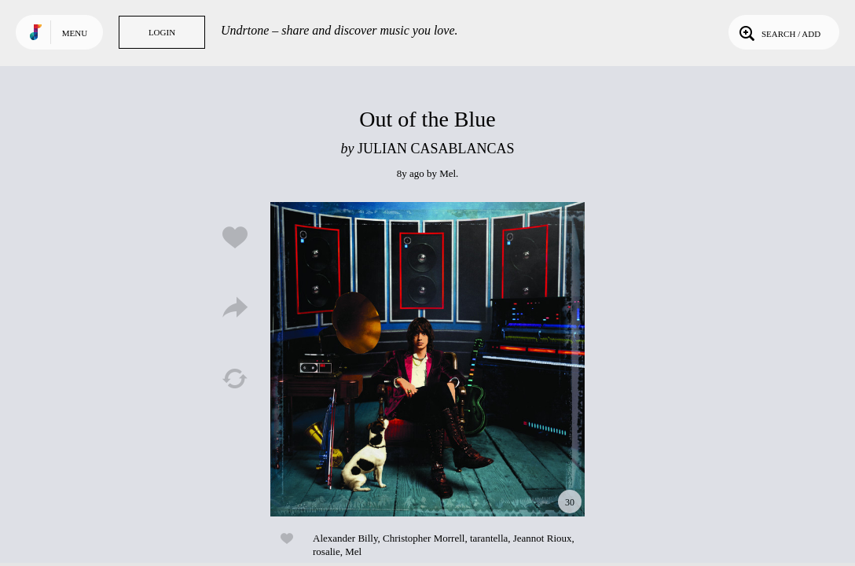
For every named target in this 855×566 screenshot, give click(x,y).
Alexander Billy (345, 538)
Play (427, 359)
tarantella (489, 538)
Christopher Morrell (423, 538)
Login (162, 32)
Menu (74, 33)
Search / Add (778, 32)
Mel (447, 173)
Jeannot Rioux (542, 538)
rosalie (326, 551)
